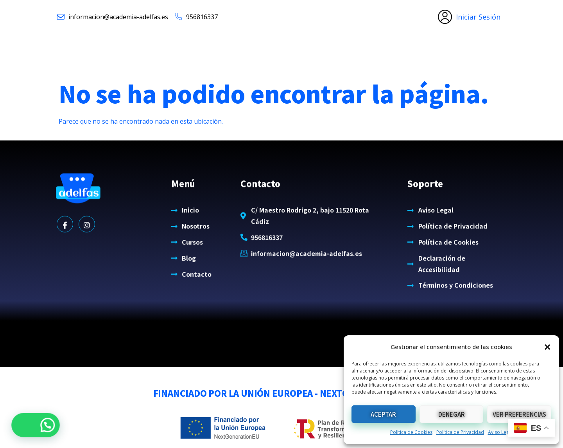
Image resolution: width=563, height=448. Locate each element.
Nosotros (196, 48)
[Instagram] (87, 239)
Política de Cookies (411, 432)
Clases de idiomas (257, 48)
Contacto (387, 48)
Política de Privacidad (460, 432)
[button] (547, 347)
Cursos (318, 48)
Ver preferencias (519, 414)
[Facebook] (65, 239)
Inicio (160, 48)
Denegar (451, 414)
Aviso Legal (500, 432)
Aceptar (383, 414)
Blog (353, 48)
